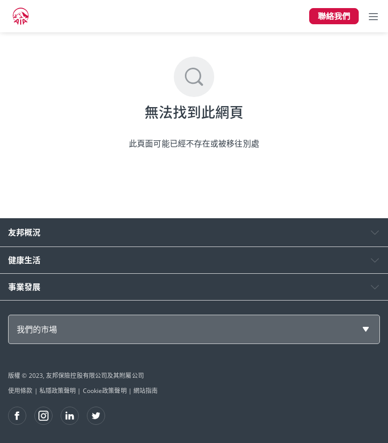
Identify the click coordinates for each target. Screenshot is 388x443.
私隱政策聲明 (57, 390)
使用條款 (20, 390)
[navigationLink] (20, 16)
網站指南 (145, 390)
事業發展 (24, 286)
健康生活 (24, 260)
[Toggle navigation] (373, 16)
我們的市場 (37, 329)
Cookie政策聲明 (105, 390)
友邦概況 (24, 232)
